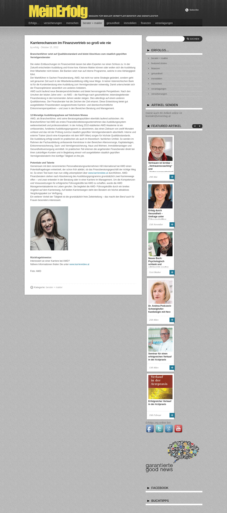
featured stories (159, 63)
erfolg (36, 47)
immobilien (130, 23)
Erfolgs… (34, 23)
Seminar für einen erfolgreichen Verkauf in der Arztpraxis (160, 356)
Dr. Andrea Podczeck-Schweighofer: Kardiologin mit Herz (160, 309)
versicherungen (53, 23)
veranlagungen (164, 23)
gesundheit (113, 23)
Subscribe (194, 10)
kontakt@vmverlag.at (158, 116)
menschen (72, 23)
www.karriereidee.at (98, 173)
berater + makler (92, 23)
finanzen (146, 23)
